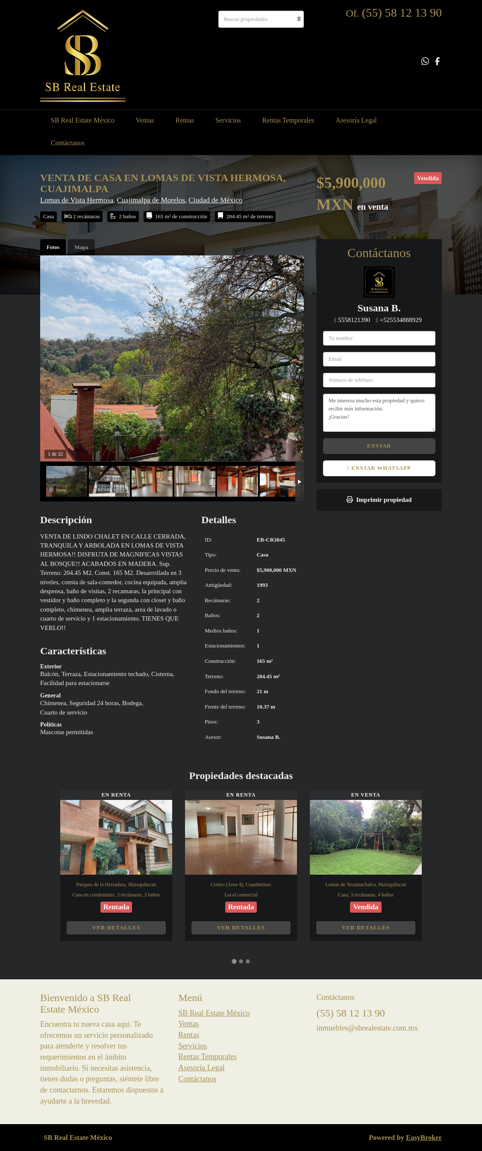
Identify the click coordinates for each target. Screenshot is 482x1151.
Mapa (81, 247)
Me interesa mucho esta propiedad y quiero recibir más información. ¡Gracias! (379, 412)
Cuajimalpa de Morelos (151, 200)
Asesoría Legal (355, 120)
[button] (50, 869)
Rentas (185, 120)
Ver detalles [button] (116, 927)
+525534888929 (401, 319)
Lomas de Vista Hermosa (76, 200)
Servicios (228, 120)
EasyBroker (424, 1137)
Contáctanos (68, 142)
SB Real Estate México (83, 120)
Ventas (145, 120)
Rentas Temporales (288, 120)
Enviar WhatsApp (379, 468)
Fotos (53, 247)
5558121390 (354, 319)
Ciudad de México (216, 200)
